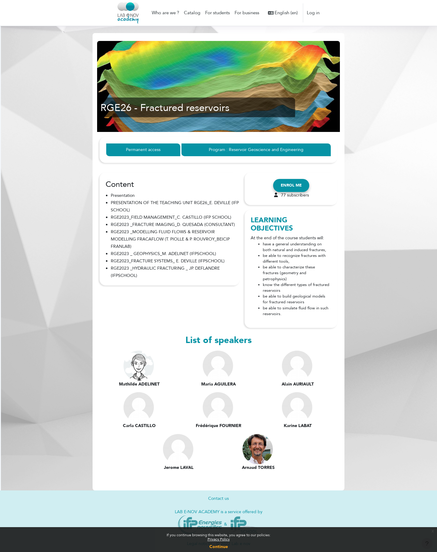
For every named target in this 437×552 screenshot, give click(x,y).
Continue (218, 547)
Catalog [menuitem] (192, 13)
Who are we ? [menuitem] (165, 13)
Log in (313, 13)
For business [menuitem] (247, 13)
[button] (283, 13)
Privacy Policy (219, 539)
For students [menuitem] (217, 13)
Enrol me (291, 185)
